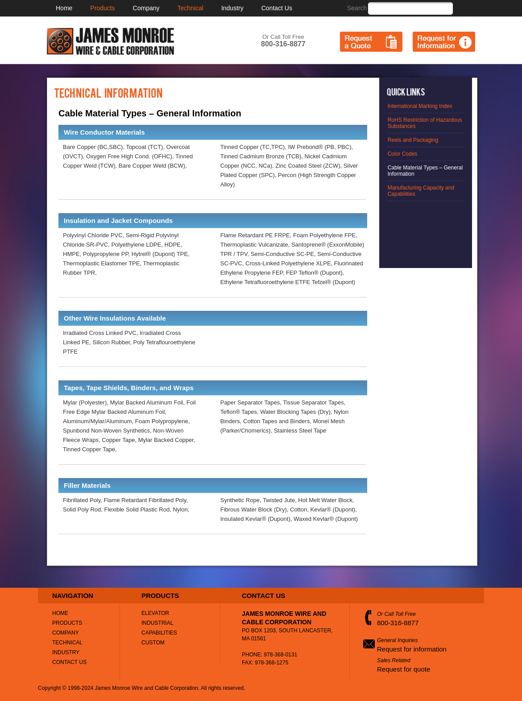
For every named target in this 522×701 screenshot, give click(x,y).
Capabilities (159, 633)
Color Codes (403, 154)
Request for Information (444, 42)
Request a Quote (371, 42)
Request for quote (403, 669)
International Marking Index (420, 106)
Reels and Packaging (413, 140)
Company (146, 8)
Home (64, 8)
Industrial (157, 623)
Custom (153, 642)
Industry (232, 8)
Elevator (155, 613)
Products (102, 8)
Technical (190, 8)
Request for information (412, 649)
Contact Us (276, 8)
